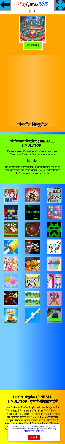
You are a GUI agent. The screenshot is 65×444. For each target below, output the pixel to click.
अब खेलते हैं (32, 44)
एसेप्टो (34, 437)
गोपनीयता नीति (29, 431)
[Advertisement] (32, 87)
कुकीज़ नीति (39, 431)
